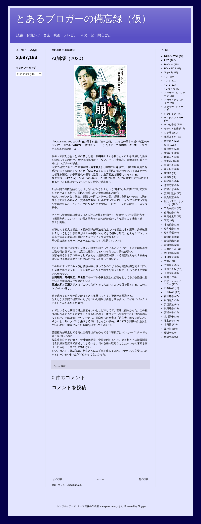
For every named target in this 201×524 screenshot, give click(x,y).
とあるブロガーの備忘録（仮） (83, 18)
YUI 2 (167, 80)
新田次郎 (169, 245)
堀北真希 (169, 320)
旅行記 (167, 328)
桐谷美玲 (169, 181)
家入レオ (169, 169)
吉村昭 (167, 173)
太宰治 (167, 261)
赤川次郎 (169, 252)
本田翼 (167, 324)
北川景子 (169, 316)
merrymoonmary (109, 506)
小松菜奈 (169, 224)
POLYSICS (170, 68)
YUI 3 (167, 84)
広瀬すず (169, 189)
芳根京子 (169, 312)
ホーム (100, 479)
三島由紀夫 (170, 208)
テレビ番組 (170, 124)
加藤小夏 (169, 165)
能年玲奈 (169, 296)
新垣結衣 (169, 236)
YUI (166, 76)
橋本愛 (167, 177)
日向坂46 (169, 288)
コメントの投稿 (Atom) (70, 485)
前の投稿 (143, 479)
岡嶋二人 (169, 157)
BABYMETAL (171, 56)
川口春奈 (169, 257)
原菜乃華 (169, 185)
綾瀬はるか (170, 136)
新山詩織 (169, 240)
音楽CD (168, 161)
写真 (166, 220)
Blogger (142, 506)
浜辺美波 (169, 304)
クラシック (170, 113)
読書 (166, 277)
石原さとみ (170, 248)
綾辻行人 (169, 140)
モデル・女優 (171, 128)
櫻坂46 (168, 332)
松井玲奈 (169, 228)
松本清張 (169, 232)
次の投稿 (57, 479)
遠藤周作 (169, 148)
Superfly (168, 72)
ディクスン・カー (173, 117)
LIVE (166, 60)
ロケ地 (167, 132)
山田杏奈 (169, 212)
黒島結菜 (169, 197)
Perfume (168, 64)
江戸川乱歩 (170, 193)
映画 (63, 366)
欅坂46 (168, 336)
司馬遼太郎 (170, 216)
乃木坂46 (169, 292)
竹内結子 (169, 265)
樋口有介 (169, 300)
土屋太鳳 (169, 273)
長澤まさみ (170, 269)
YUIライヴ (169, 88)
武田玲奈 (169, 308)
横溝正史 (169, 153)
